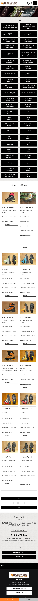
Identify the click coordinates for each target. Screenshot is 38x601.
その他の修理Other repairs (28, 105)
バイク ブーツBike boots (28, 67)
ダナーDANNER (28, 118)
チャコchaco (28, 150)
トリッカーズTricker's (28, 131)
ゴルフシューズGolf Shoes (9, 53)
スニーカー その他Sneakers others (9, 99)
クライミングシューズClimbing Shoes (28, 40)
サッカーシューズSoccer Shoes (10, 61)
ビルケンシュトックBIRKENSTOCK (9, 156)
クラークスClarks (28, 162)
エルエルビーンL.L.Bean (28, 156)
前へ (19, 498)
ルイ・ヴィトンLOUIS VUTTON (10, 143)
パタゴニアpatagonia (9, 162)
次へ (19, 507)
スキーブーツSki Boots (10, 80)
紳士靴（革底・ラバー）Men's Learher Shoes (28, 61)
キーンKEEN (9, 137)
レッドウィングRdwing (28, 112)
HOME (2, 565)
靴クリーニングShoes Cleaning (10, 105)
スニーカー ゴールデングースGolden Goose (28, 93)
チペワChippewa (9, 118)
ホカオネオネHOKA (10, 131)
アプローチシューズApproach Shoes (28, 33)
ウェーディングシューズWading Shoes (28, 46)
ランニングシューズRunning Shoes (9, 46)
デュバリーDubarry (28, 169)
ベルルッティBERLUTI (10, 150)
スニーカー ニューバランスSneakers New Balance (28, 86)
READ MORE (7, 224)
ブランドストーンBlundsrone (10, 169)
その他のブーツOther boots (28, 99)
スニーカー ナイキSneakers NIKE (9, 86)
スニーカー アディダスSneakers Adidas (9, 93)
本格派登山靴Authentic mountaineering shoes (28, 26)
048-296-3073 (19, 534)
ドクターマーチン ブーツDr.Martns (9, 124)
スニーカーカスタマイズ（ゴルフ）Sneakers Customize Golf (28, 54)
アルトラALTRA (28, 175)
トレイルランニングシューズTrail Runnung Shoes (9, 40)
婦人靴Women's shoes (10, 67)
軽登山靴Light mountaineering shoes (10, 33)
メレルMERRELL (28, 137)
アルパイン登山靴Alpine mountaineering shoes (10, 26)
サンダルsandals (28, 80)
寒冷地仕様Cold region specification (10, 112)
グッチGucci (28, 143)
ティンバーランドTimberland (28, 124)
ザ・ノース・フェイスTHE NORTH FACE (10, 175)
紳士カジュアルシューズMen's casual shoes (9, 73)
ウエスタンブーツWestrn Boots (28, 73)
